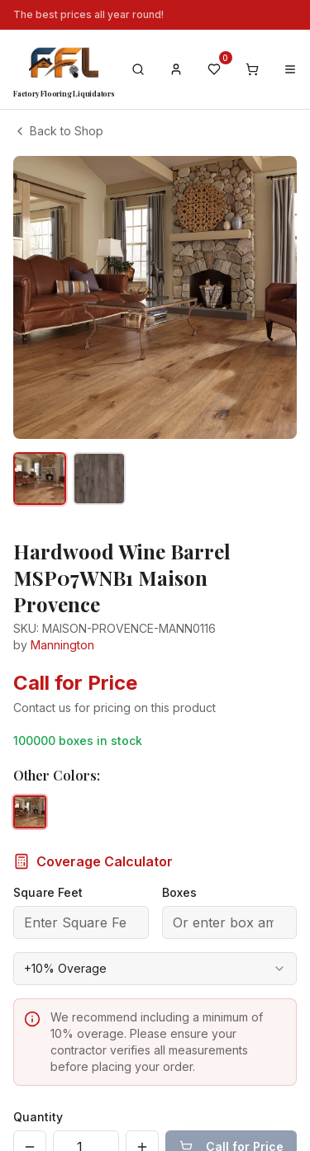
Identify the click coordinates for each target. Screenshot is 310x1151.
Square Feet (48, 859)
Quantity (38, 1084)
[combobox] (155, 935)
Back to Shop (58, 131)
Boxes (179, 859)
